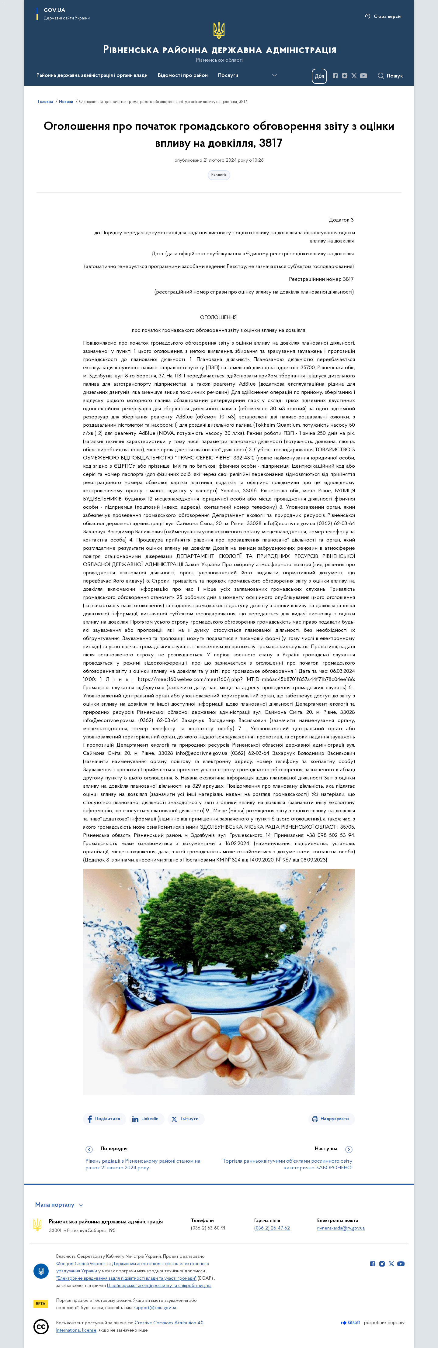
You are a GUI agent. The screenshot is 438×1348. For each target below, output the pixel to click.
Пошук (395, 76)
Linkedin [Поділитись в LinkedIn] (149, 1118)
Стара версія (387, 16)
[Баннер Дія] (319, 76)
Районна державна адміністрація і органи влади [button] (92, 75)
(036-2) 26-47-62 (272, 1228)
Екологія (219, 175)
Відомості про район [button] (183, 75)
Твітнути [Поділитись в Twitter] (189, 1118)
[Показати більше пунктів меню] (274, 75)
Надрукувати (335, 1118)
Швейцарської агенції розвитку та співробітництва (159, 1285)
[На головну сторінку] (219, 42)
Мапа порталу (55, 1205)
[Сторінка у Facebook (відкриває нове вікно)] (335, 75)
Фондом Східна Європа (81, 1263)
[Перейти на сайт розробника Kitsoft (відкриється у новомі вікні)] (351, 1322)
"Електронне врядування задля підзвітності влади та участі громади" (126, 1278)
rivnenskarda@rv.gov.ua (341, 1228)
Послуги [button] (228, 75)
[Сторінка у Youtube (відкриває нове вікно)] (363, 75)
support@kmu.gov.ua (155, 1307)
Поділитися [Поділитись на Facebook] (107, 1118)
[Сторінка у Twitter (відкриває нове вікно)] (354, 75)
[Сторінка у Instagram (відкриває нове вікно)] (344, 75)
